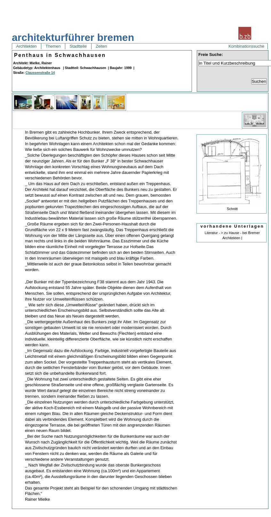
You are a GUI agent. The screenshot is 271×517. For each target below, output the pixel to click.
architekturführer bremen (73, 37)
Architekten (26, 46)
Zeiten (101, 46)
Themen (53, 46)
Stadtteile (78, 46)
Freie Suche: (210, 54)
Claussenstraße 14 (40, 72)
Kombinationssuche (246, 46)
